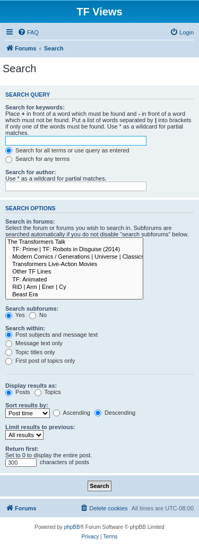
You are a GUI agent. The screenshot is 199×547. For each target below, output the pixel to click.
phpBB (72, 527)
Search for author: (30, 172)
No (38, 315)
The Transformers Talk (74, 242)
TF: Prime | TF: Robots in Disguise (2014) (74, 249)
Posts (17, 392)
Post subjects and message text (51, 334)
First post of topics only (40, 360)
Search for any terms (37, 159)
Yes (15, 315)
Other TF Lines (74, 272)
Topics (47, 392)
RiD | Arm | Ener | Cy (74, 287)
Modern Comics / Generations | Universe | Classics (74, 257)
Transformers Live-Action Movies (74, 264)
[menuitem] (28, 32)
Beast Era (74, 294)
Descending (114, 412)
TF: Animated (74, 280)
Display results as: (31, 385)
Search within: (25, 328)
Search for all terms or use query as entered (67, 150)
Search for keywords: (35, 107)
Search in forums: (30, 221)
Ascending (71, 412)
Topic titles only (30, 352)
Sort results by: (26, 405)
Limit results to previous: (40, 427)
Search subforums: (31, 308)
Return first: (22, 449)
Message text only (34, 343)
